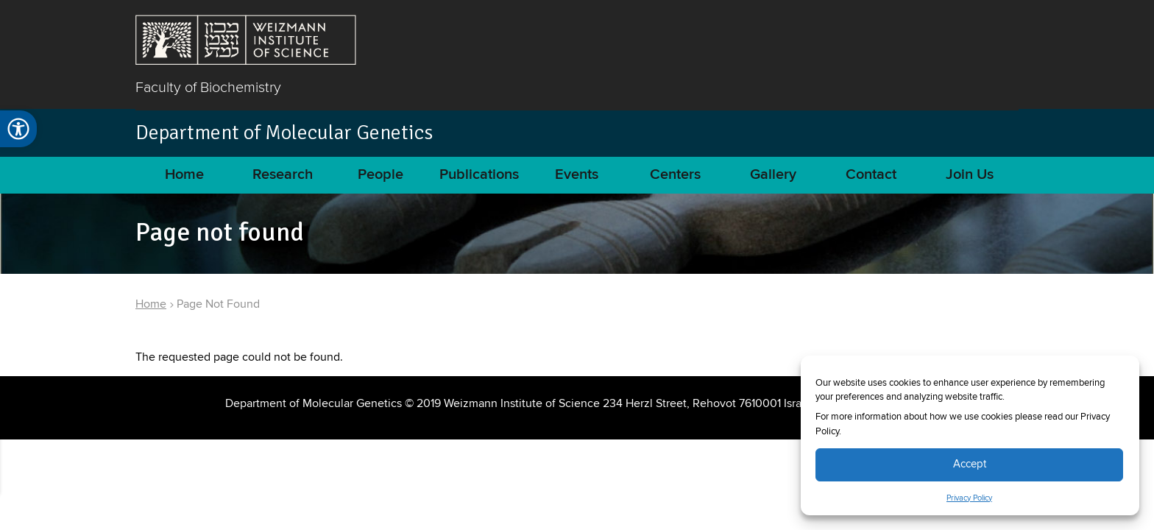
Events (576, 175)
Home (184, 175)
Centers (675, 175)
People (380, 175)
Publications (479, 175)
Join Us (970, 175)
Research (282, 175)
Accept (969, 464)
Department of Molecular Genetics (284, 132)
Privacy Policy (969, 498)
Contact (871, 175)
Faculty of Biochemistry (208, 87)
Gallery (773, 175)
